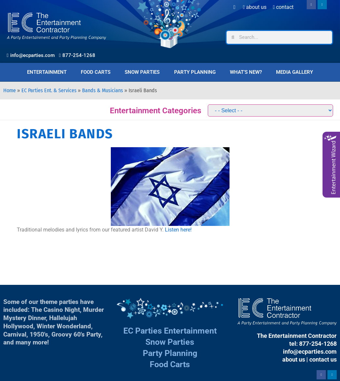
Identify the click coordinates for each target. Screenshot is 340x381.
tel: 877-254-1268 (313, 343)
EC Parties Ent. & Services (49, 90)
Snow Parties (142, 72)
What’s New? (246, 72)
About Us (255, 7)
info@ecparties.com (310, 351)
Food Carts (95, 72)
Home (9, 90)
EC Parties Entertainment (170, 331)
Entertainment (47, 72)
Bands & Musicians (102, 90)
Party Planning (195, 72)
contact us (323, 359)
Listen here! (178, 230)
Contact (283, 7)
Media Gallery (294, 72)
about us (293, 359)
